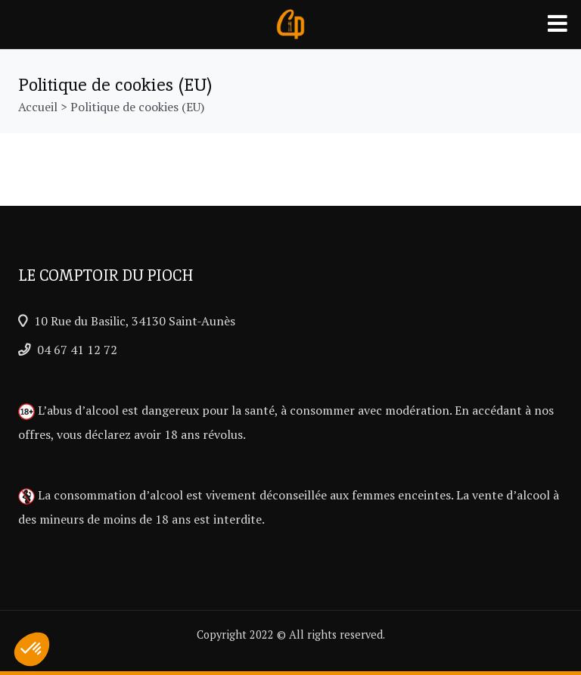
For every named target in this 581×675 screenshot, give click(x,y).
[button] (32, 649)
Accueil (37, 106)
